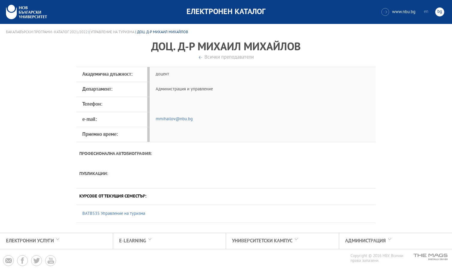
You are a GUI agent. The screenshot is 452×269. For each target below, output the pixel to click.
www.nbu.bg (398, 12)
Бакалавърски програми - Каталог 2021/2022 (47, 32)
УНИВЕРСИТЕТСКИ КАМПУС (262, 241)
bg (439, 12)
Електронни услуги (30, 241)
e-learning (132, 241)
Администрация (365, 241)
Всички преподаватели (229, 57)
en (426, 12)
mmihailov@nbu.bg (174, 119)
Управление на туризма (112, 32)
